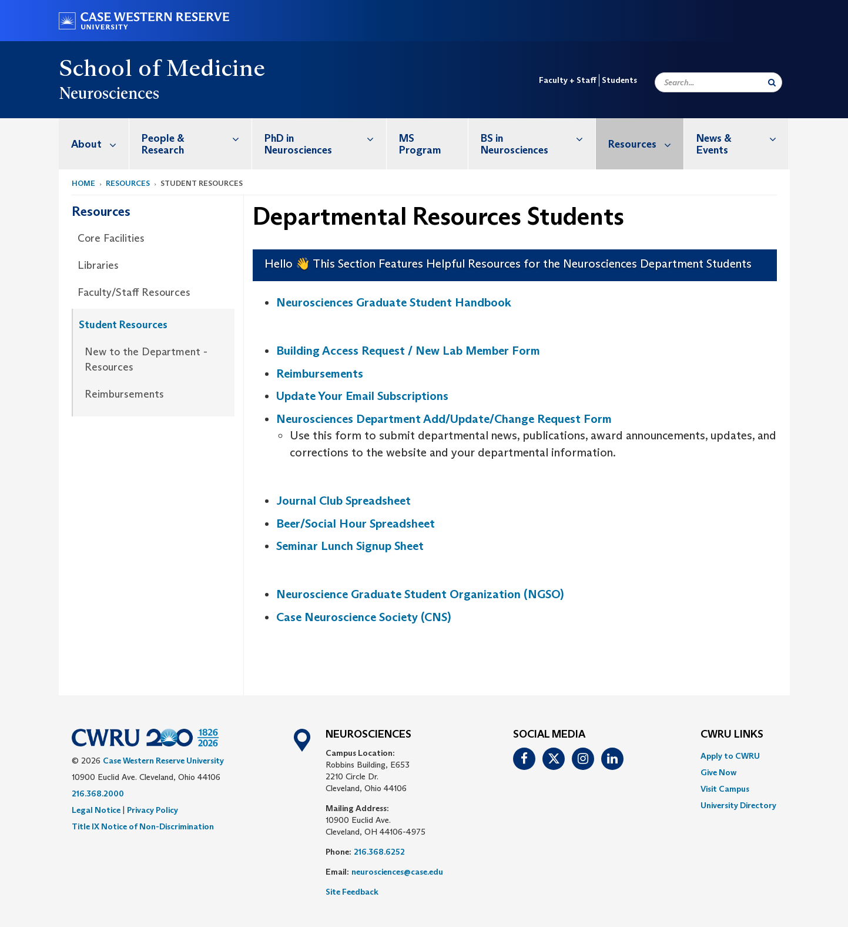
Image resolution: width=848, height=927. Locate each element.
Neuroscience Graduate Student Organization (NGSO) (420, 594)
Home (83, 183)
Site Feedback (352, 891)
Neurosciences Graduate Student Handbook (393, 302)
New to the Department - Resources (146, 359)
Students (619, 80)
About (100, 144)
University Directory (738, 805)
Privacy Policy (152, 810)
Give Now (718, 772)
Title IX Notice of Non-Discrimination (143, 826)
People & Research (197, 138)
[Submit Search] (772, 82)
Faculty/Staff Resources (134, 292)
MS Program (420, 144)
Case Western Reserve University (163, 760)
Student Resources (123, 324)
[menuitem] (94, 143)
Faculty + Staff (567, 80)
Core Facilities (111, 238)
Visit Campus (724, 788)
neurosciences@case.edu (397, 871)
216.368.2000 (98, 793)
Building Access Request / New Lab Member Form (408, 351)
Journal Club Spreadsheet (343, 500)
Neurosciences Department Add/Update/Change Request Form (444, 419)
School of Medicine (162, 67)
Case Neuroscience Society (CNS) (363, 617)
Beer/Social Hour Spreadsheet (355, 523)
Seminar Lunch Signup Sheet (350, 546)
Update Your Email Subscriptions (362, 396)
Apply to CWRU (730, 756)
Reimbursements (124, 394)
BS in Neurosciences (538, 138)
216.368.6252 (379, 851)
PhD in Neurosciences (325, 138)
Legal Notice (96, 810)
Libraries (98, 265)
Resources (645, 144)
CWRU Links (731, 735)
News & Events (742, 138)
